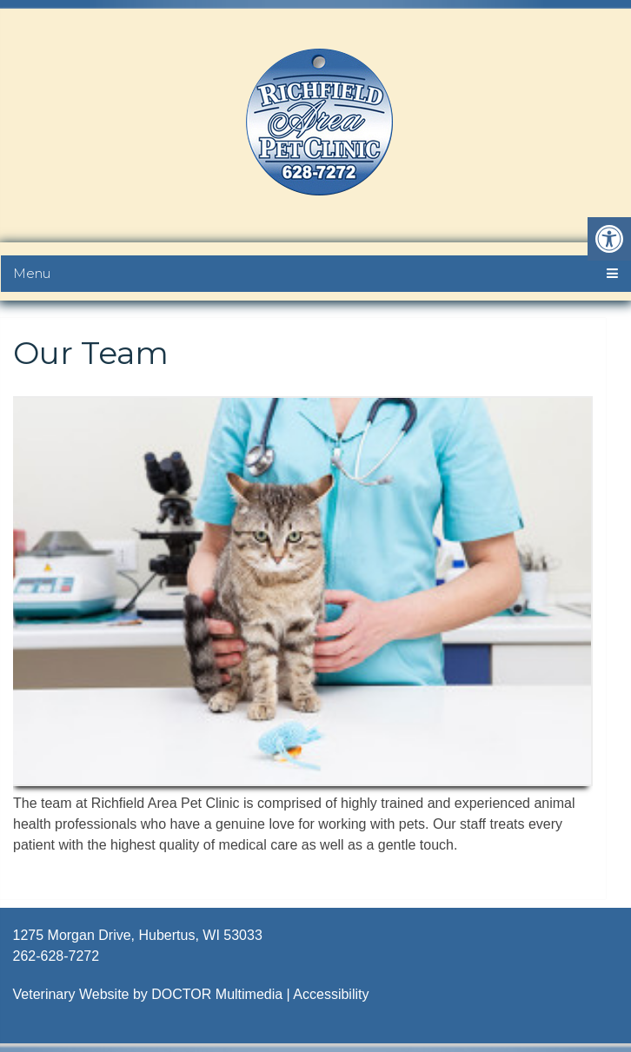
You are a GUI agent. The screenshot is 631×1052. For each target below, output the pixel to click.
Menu (31, 273)
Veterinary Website (71, 994)
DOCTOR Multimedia (216, 994)
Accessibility (331, 994)
